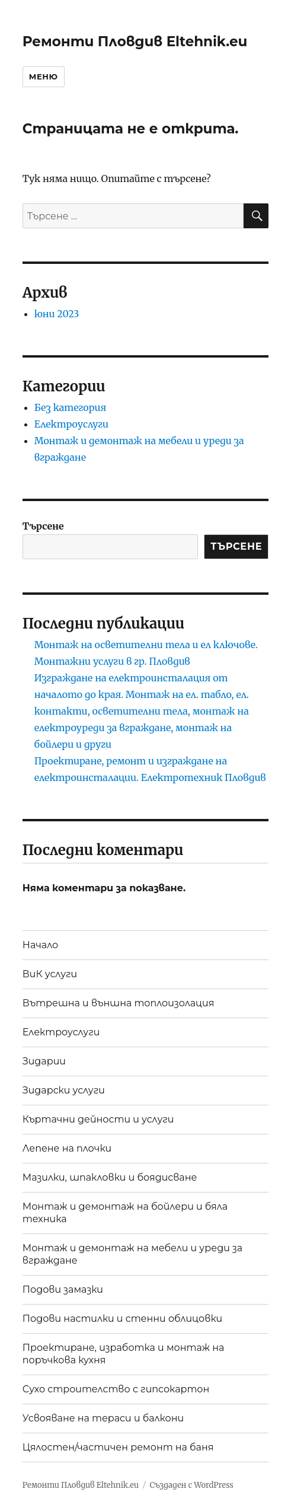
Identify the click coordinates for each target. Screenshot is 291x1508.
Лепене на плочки (67, 1148)
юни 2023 (56, 314)
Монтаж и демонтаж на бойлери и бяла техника (125, 1213)
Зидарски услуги (64, 1090)
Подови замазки (63, 1289)
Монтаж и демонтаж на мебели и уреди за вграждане (132, 1254)
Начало (41, 945)
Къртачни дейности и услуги (98, 1119)
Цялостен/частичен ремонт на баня (118, 1447)
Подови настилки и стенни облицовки (122, 1318)
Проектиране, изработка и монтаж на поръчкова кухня (124, 1354)
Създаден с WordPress (192, 1485)
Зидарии (44, 1061)
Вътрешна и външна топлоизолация (119, 1003)
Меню (43, 76)
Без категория (70, 407)
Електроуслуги (71, 424)
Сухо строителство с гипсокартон (116, 1389)
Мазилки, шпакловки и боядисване (110, 1177)
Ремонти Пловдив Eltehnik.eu (135, 41)
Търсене (43, 526)
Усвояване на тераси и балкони (103, 1418)
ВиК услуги (50, 974)
